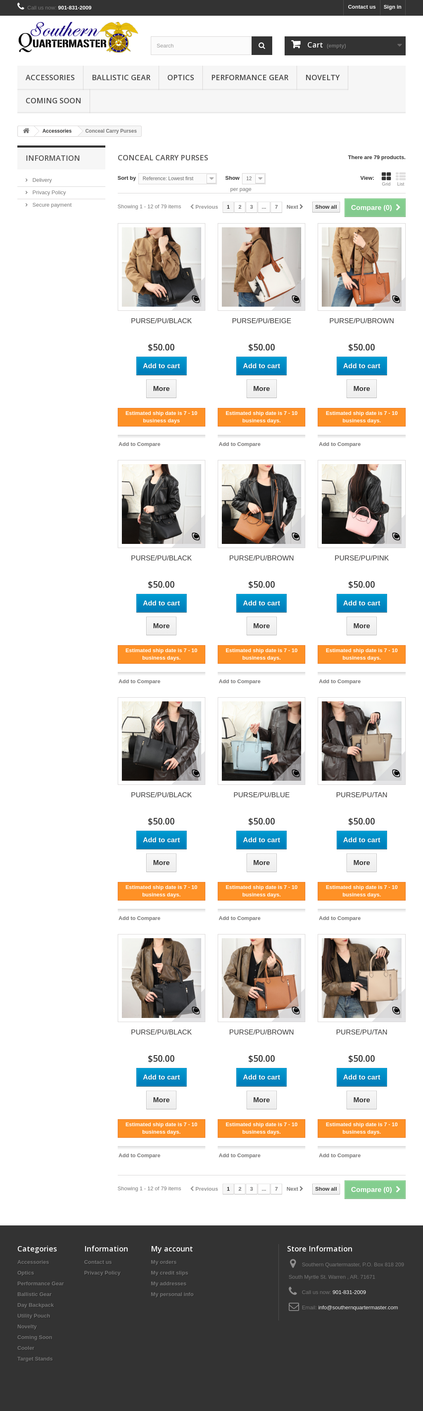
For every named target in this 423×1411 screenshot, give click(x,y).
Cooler (25, 1348)
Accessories (50, 77)
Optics (180, 77)
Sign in (393, 7)
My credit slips (169, 1273)
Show (232, 178)
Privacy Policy (48, 192)
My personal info (172, 1294)
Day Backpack (35, 1305)
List (401, 179)
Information (53, 158)
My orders (163, 1262)
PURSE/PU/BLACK (161, 321)
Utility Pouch (33, 1316)
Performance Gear (249, 77)
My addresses (168, 1283)
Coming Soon (53, 100)
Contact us (361, 7)
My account (172, 1249)
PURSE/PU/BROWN (361, 321)
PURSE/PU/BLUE (261, 795)
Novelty (322, 77)
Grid (386, 179)
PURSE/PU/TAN (361, 795)
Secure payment (51, 205)
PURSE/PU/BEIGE (261, 321)
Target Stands (35, 1359)
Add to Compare (139, 444)
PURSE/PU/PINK (362, 558)
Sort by (127, 178)
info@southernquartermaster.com (358, 1307)
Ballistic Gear (121, 77)
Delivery (41, 180)
